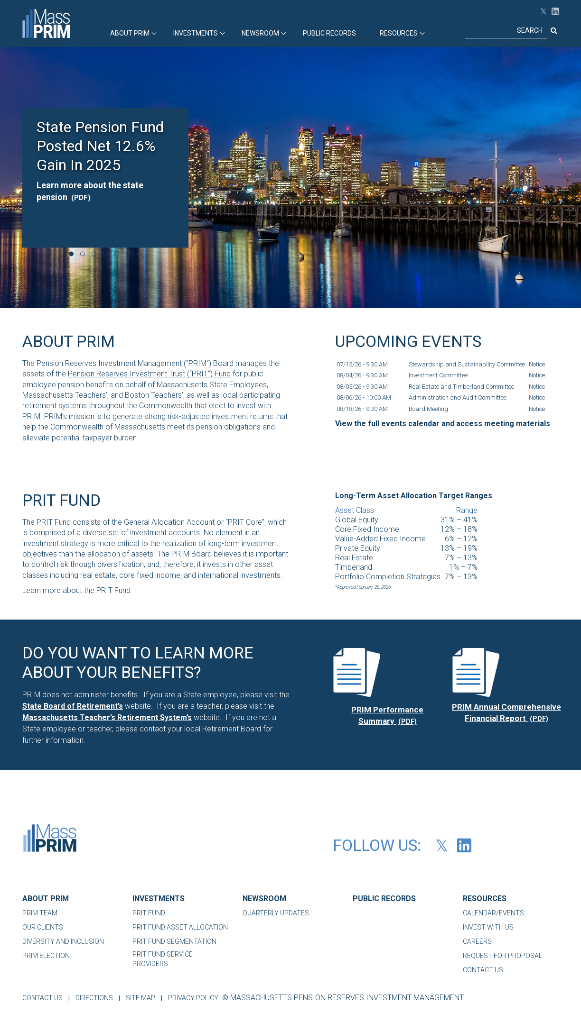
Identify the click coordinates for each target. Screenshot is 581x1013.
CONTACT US (483, 970)
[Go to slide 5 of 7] (116, 253)
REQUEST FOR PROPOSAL (502, 955)
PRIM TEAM (39, 913)
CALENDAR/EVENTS (493, 913)
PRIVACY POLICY (199, 998)
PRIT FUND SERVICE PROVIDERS (162, 958)
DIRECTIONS (96, 998)
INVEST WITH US (488, 927)
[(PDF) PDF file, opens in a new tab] (356, 671)
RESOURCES (399, 33)
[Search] (506, 30)
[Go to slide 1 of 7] (71, 253)
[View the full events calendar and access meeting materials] (442, 423)
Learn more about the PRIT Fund (76, 590)
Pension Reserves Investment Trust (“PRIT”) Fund (149, 373)
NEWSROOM (264, 898)
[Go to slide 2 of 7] (82, 253)
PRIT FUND (148, 913)
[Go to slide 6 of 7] (128, 253)
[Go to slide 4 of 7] (105, 253)
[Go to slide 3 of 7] (94, 253)
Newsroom (260, 33)
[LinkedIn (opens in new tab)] (553, 11)
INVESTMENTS (195, 33)
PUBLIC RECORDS (329, 33)
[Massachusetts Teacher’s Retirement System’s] (107, 717)
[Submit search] (553, 31)
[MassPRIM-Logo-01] (49, 840)
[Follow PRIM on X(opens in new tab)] (541, 11)
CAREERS (477, 941)
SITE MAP (144, 998)
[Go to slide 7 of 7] (139, 253)
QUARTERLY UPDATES (276, 913)
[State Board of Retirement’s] (72, 706)
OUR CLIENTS (42, 927)
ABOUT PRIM (130, 33)
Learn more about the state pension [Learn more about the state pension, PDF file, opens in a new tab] (90, 190)
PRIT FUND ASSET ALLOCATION (180, 927)
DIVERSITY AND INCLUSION (63, 941)
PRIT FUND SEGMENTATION (174, 941)
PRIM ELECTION (46, 955)
